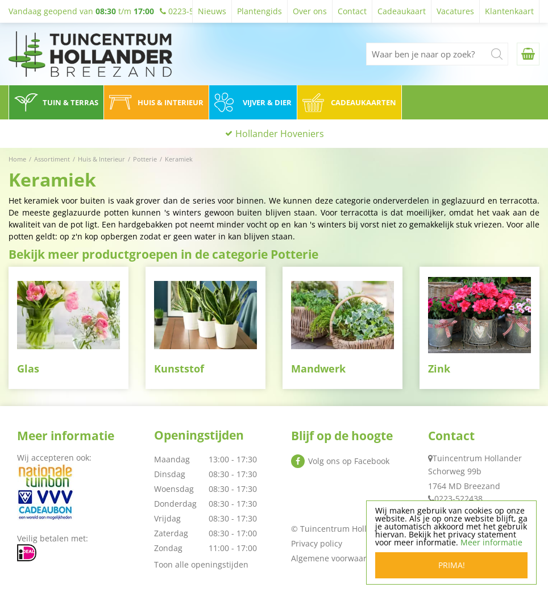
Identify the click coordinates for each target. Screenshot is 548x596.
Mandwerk (318, 368)
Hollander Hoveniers (279, 133)
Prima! (451, 565)
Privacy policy (316, 543)
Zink (439, 368)
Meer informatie (491, 542)
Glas (28, 368)
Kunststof (179, 368)
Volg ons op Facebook (348, 461)
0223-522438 (458, 498)
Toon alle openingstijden (201, 564)
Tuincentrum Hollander (477, 458)
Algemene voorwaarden (336, 558)
